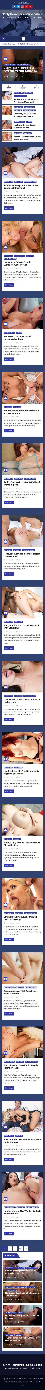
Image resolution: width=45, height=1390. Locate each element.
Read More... (9, 208)
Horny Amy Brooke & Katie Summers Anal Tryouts (17, 263)
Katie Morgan (8, 1136)
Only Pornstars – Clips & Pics (22, 14)
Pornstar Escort (20, 96)
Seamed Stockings (23, 64)
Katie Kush (7, 550)
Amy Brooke (18, 107)
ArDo (19, 76)
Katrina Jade (18, 92)
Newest (8, 87)
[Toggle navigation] (23, 39)
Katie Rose (7, 839)
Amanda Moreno (9, 64)
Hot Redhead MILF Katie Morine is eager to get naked (21, 772)
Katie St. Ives (8, 696)
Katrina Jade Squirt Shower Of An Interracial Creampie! (21, 186)
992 (20, 1249)
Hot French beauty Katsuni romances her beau (17, 337)
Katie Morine (8, 767)
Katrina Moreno (9, 1207)
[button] (42, 39)
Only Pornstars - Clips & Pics (22, 1365)
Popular (22, 87)
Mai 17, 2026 (10, 76)
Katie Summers (29, 107)
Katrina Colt (8, 621)
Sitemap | (37, 1381)
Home (22, 1385)
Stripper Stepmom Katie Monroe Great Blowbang (20, 918)
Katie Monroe (8, 913)
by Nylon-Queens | (29, 1381)
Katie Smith (18, 133)
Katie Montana (9, 987)
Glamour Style (19, 121)
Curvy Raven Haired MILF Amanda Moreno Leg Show (20, 69)
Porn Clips (28, 92)
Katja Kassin (8, 478)
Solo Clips (27, 133)
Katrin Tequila (9, 1061)
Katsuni (29, 121)
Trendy (36, 87)
